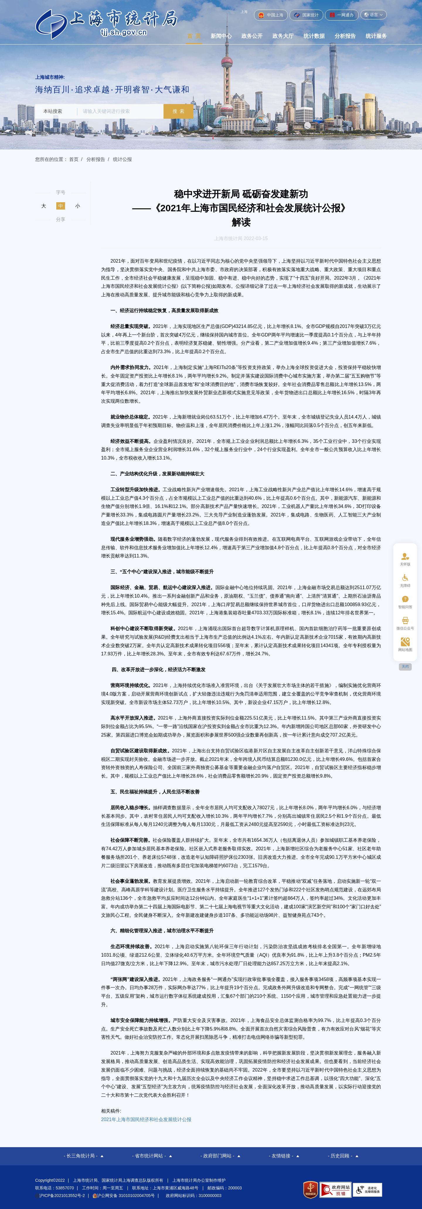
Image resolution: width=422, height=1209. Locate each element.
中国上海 (270, 15)
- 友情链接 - (281, 1155)
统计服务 (376, 36)
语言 (373, 14)
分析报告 (345, 36)
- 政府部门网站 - (217, 1155)
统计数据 (314, 36)
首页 (74, 159)
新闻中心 (221, 36)
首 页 (194, 36)
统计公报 (122, 159)
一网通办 (342, 15)
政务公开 (252, 36)
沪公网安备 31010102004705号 (124, 1195)
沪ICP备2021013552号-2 (60, 1195)
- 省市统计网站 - (149, 1155)
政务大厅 (283, 36)
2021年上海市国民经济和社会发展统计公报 (146, 1119)
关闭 (405, 666)
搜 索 (180, 111)
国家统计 (306, 15)
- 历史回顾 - (340, 1155)
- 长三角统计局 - (81, 1155)
